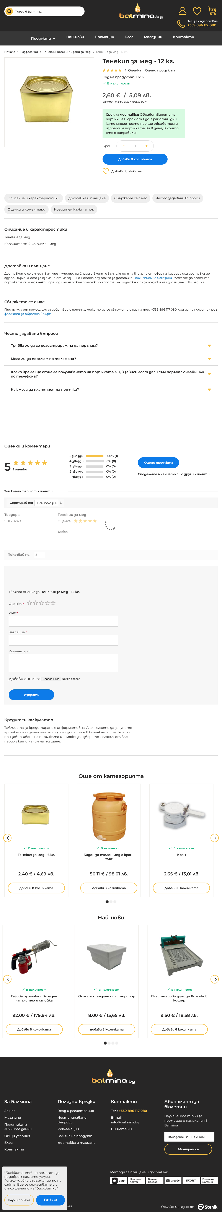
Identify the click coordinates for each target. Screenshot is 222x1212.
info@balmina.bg (125, 1119)
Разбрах (50, 1200)
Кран (181, 851)
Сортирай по (21, 499)
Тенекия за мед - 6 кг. (36, 851)
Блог (127, 37)
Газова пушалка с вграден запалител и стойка (34, 995)
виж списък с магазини (153, 275)
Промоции (106, 37)
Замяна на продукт (75, 1133)
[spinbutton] (135, 142)
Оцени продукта (160, 67)
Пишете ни (121, 1126)
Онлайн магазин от (189, 1204)
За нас (9, 1107)
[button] (148, 142)
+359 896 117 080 (202, 25)
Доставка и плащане (76, 1139)
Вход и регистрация (76, 1107)
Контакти (176, 37)
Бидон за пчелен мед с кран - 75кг (108, 853)
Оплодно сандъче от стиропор (106, 993)
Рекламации (68, 1126)
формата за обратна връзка (28, 311)
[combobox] (44, 11)
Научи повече (19, 1200)
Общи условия (17, 1133)
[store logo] (139, 11)
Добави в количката (36, 885)
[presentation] (42, 575)
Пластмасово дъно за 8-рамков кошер (179, 995)
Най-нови (80, 37)
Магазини (149, 37)
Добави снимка (24, 675)
